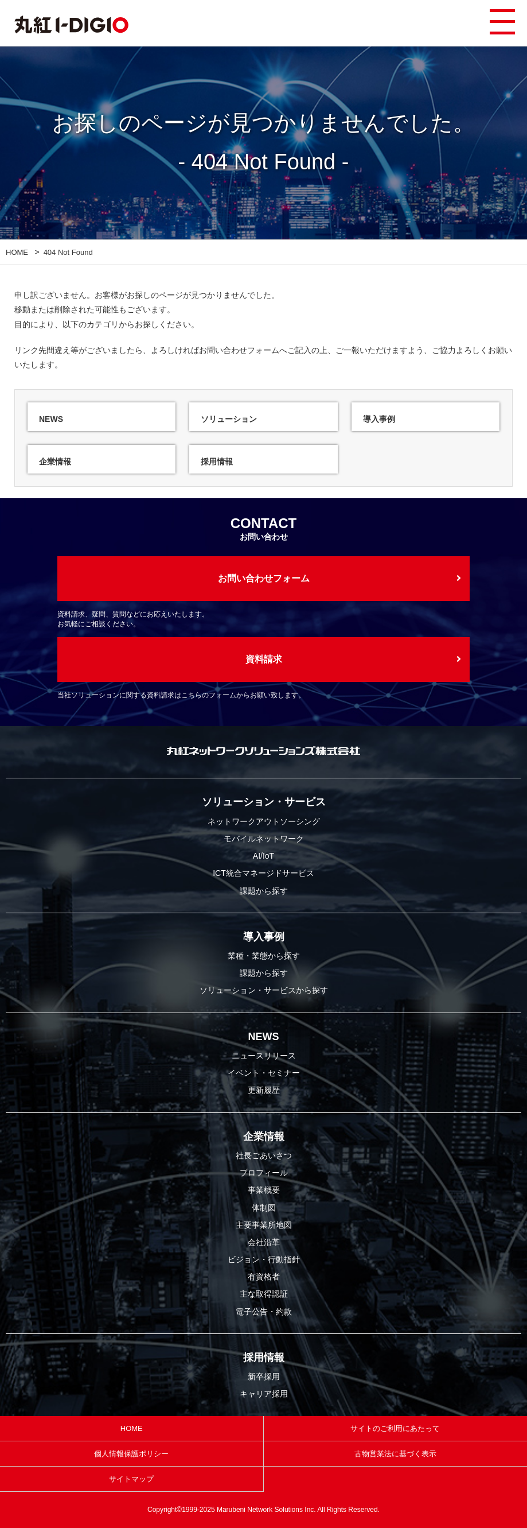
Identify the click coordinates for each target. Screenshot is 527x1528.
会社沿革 (264, 1242)
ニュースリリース (264, 1055)
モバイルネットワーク (264, 838)
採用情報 (263, 1357)
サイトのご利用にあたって (395, 1428)
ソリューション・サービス (264, 802)
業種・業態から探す (264, 955)
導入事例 (263, 937)
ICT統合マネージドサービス (263, 873)
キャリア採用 (264, 1393)
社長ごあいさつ (264, 1155)
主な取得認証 (264, 1293)
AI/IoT (263, 855)
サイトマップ (131, 1479)
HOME (17, 252)
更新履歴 (264, 1090)
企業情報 (263, 1136)
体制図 (264, 1207)
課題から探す (264, 890)
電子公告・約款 (264, 1311)
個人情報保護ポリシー (131, 1453)
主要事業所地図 (264, 1225)
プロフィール (264, 1172)
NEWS (263, 1036)
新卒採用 (264, 1376)
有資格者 (264, 1276)
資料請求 (263, 659)
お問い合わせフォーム (239, 350)
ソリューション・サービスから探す (264, 990)
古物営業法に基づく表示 (395, 1453)
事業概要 (264, 1190)
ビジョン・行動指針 (264, 1259)
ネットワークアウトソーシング (264, 821)
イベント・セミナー (264, 1072)
